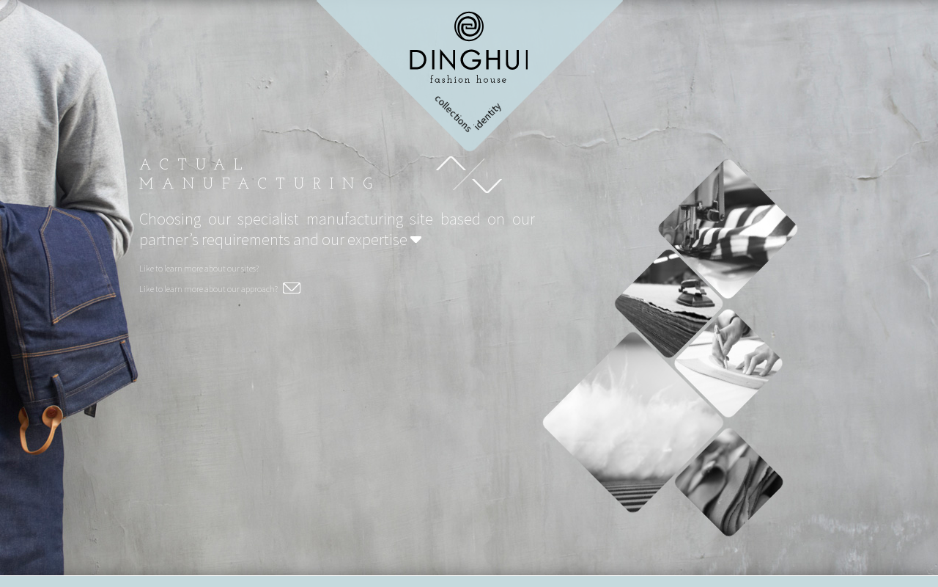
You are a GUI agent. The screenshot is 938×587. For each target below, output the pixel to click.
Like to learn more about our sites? (199, 268)
